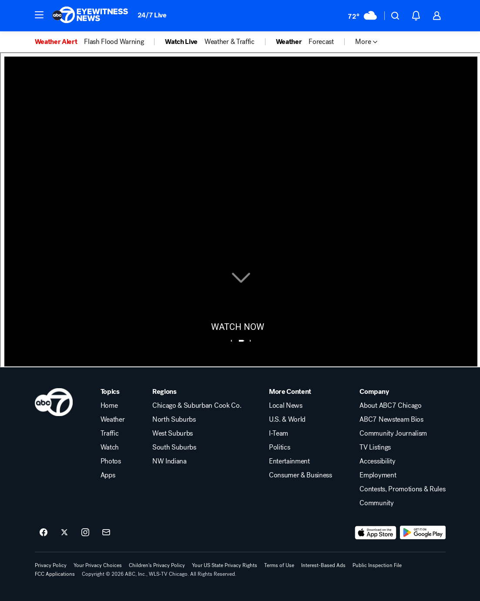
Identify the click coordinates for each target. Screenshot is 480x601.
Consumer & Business (300, 475)
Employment (377, 475)
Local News (285, 405)
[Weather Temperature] (362, 15)
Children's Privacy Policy (157, 565)
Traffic (110, 433)
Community (376, 503)
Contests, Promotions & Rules (402, 489)
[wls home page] (54, 402)
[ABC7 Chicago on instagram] (85, 532)
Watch (110, 447)
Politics (279, 447)
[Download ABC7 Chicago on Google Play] (423, 533)
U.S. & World (287, 419)
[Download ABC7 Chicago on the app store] (375, 533)
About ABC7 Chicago (390, 405)
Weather (113, 419)
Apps (108, 475)
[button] (39, 15)
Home (109, 405)
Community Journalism (393, 433)
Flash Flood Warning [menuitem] (114, 42)
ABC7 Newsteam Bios (391, 419)
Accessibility (377, 461)
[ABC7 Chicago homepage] (90, 15)
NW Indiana (169, 461)
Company (374, 391)
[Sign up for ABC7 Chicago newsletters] (106, 532)
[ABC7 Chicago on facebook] (43, 532)
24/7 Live (152, 15)
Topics (110, 391)
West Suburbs (172, 433)
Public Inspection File (377, 565)
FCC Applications (55, 574)
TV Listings (374, 447)
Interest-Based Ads (323, 565)
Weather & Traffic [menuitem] (230, 42)
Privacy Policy (51, 565)
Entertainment (289, 461)
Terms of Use (279, 565)
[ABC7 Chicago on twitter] (64, 532)
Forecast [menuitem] (321, 42)
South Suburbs (174, 447)
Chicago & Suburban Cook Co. (196, 405)
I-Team (278, 433)
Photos (111, 461)
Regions (164, 391)
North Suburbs (174, 419)
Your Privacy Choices (98, 565)
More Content (290, 391)
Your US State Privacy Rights (224, 565)
